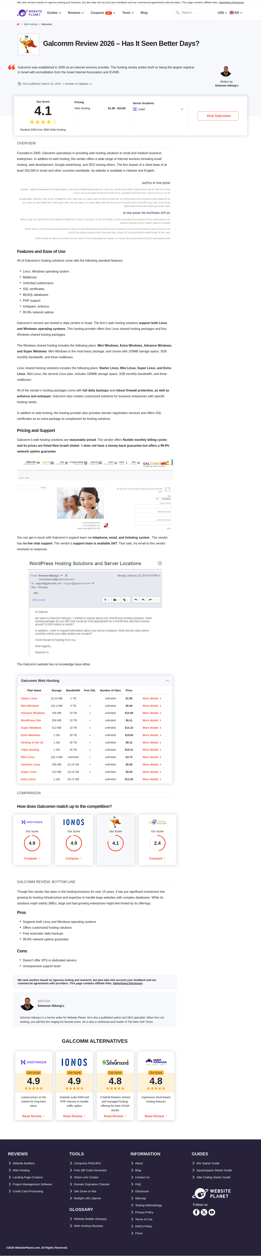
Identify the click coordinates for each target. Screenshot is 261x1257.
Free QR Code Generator (92, 1171)
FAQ (138, 1185)
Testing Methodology (150, 1206)
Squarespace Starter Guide (216, 1171)
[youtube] (212, 1213)
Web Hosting (22, 1171)
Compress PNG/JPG (89, 1164)
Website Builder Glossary (93, 1220)
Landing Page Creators (30, 1178)
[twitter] (204, 1213)
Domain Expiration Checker (94, 1185)
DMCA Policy (145, 1227)
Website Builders (25, 1164)
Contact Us (143, 1178)
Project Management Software (35, 1185)
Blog (138, 1171)
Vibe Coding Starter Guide (215, 1178)
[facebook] (196, 1213)
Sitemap (141, 1199)
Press (139, 1234)
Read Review (32, 1117)
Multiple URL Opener (89, 1199)
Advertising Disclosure (231, 2)
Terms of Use (145, 1220)
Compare (30, 859)
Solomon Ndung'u (226, 85)
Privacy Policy (145, 1213)
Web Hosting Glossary (90, 1227)
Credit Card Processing (30, 1192)
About (139, 1164)
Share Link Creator (88, 1178)
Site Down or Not (86, 1192)
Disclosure (143, 1192)
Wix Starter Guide (209, 1164)
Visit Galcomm (219, 116)
